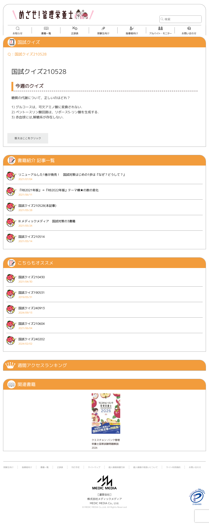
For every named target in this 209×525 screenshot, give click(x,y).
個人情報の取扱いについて (145, 467)
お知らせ (17, 33)
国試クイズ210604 (31, 323)
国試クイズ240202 (31, 339)
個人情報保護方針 (117, 467)
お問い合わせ (189, 33)
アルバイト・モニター (160, 33)
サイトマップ (94, 467)
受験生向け (103, 33)
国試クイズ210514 (31, 237)
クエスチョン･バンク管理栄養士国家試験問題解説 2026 (106, 443)
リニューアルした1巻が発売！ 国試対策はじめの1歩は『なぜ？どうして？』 (72, 174)
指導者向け (132, 33)
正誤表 (74, 33)
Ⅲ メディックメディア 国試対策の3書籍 (46, 221)
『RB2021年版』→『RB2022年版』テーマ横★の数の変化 (58, 190)
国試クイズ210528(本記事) (37, 206)
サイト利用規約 (173, 467)
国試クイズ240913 (31, 308)
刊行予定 (75, 467)
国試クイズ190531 (31, 292)
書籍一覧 (46, 33)
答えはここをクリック (27, 138)
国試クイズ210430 (31, 277)
